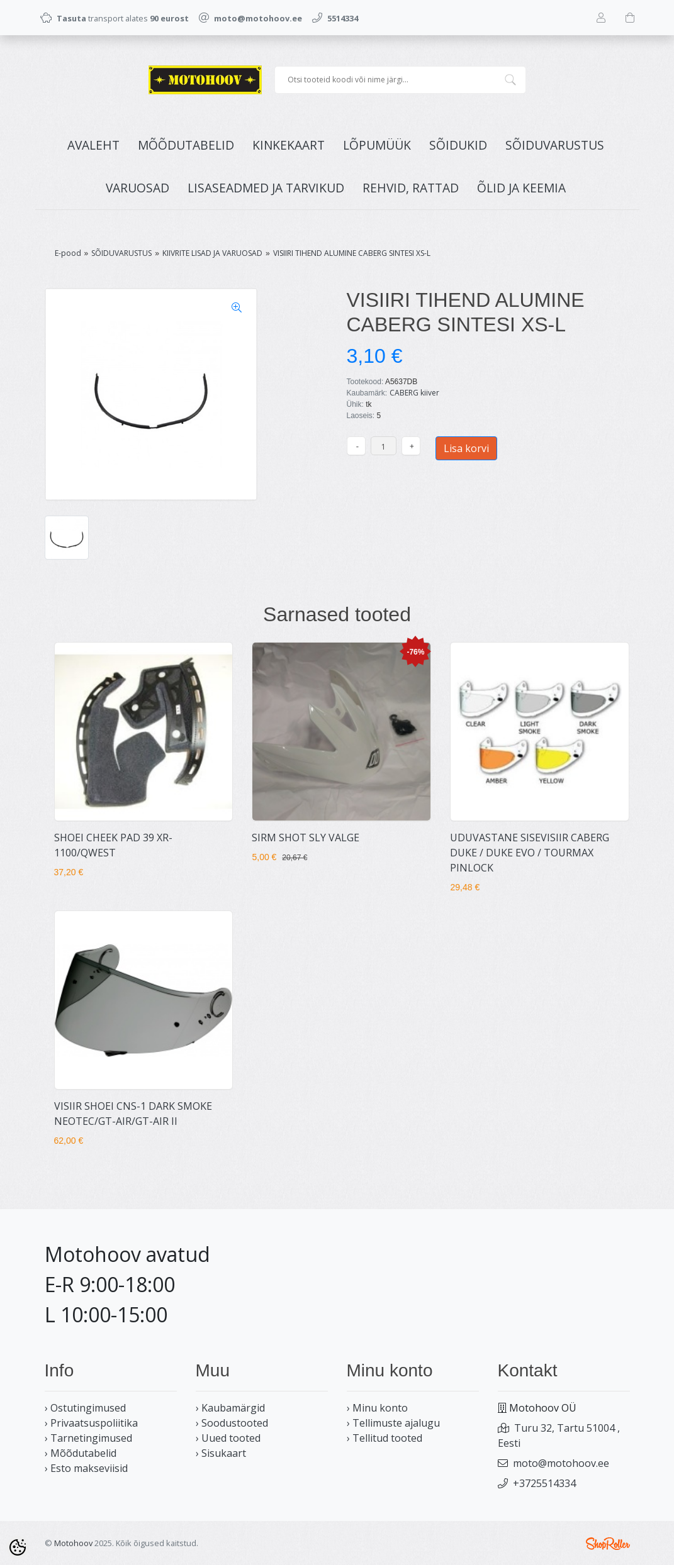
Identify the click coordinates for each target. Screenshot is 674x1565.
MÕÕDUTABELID (186, 144)
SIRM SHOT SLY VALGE (305, 837)
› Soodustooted (232, 1423)
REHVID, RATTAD (410, 187)
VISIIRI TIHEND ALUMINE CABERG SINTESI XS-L (351, 253)
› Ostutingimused (85, 1408)
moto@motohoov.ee (561, 1463)
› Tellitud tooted (384, 1438)
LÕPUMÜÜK (377, 144)
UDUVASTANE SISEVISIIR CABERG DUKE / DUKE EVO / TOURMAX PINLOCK (529, 853)
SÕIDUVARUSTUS (554, 144)
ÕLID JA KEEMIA (521, 187)
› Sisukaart (221, 1453)
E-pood (68, 253)
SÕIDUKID (458, 144)
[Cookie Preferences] (17, 1547)
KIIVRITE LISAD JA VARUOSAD (212, 253)
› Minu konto (377, 1408)
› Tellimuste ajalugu (393, 1423)
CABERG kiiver (414, 392)
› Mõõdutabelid (80, 1453)
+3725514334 (544, 1483)
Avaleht (93, 144)
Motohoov (73, 1543)
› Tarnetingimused (88, 1438)
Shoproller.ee (608, 1543)
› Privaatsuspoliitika (91, 1423)
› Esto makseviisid (86, 1468)
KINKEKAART (288, 144)
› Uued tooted (228, 1438)
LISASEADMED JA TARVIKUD (266, 187)
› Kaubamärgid (230, 1408)
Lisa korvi (466, 448)
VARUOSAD (137, 187)
